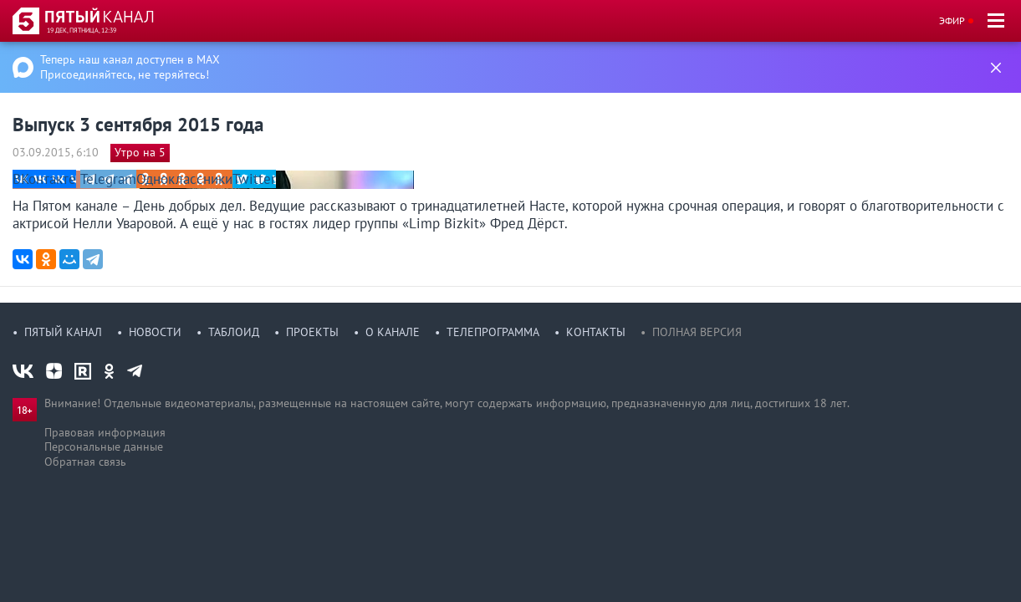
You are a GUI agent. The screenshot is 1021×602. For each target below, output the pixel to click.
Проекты (312, 331)
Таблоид (233, 331)
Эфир (952, 20)
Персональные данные (103, 446)
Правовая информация (105, 432)
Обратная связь (85, 461)
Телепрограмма (493, 331)
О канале (392, 331)
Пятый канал (63, 331)
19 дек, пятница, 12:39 (81, 30)
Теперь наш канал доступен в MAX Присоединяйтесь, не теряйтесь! (130, 67)
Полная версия (697, 331)
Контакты (595, 331)
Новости (155, 331)
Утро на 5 (140, 152)
